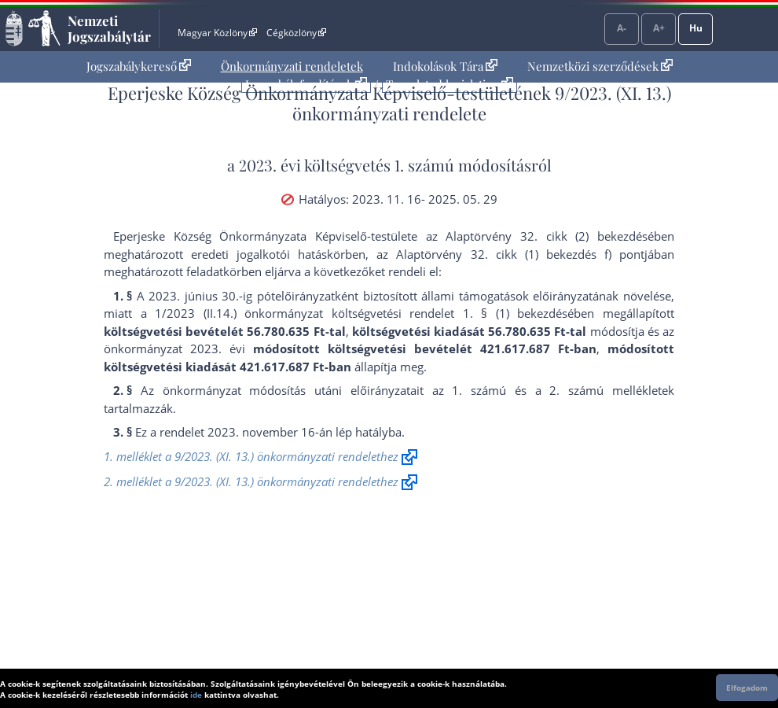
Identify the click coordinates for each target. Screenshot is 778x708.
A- (621, 28)
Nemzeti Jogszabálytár (109, 28)
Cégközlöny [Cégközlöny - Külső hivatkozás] (296, 32)
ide (196, 694)
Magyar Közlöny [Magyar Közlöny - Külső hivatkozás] (217, 32)
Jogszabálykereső (138, 66)
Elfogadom (747, 687)
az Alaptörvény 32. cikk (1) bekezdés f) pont (510, 254)
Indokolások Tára (445, 66)
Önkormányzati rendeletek (292, 66)
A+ (659, 28)
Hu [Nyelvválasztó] (696, 28)
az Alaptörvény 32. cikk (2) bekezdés (537, 236)
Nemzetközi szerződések (600, 66)
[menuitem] (139, 66)
